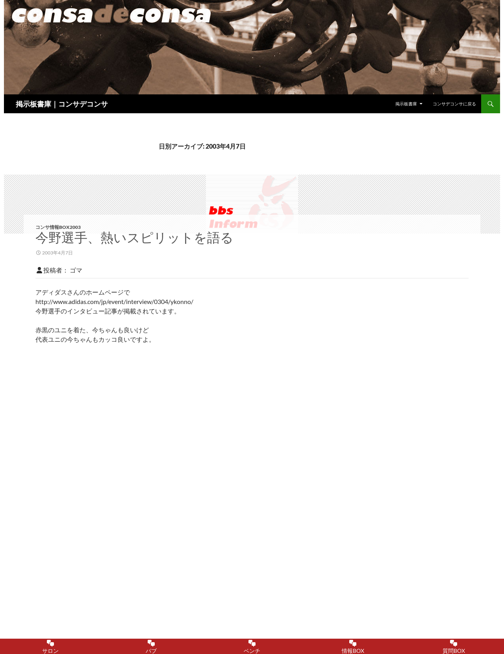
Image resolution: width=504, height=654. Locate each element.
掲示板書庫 (406, 103)
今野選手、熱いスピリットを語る (134, 237)
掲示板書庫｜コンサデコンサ (62, 103)
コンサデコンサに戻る (454, 103)
